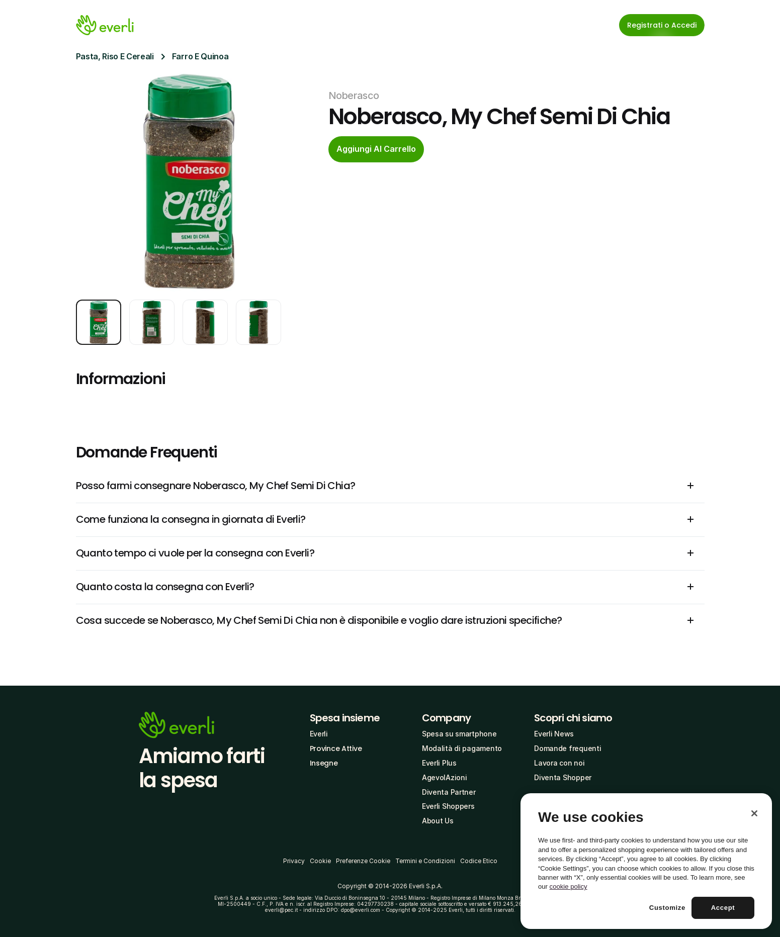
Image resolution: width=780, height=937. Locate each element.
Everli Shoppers (448, 806)
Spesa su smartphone (459, 733)
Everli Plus (439, 763)
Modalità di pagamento (462, 748)
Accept (723, 907)
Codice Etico (478, 861)
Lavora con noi (559, 763)
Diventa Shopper (562, 777)
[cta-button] (376, 149)
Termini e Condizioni (425, 861)
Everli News (554, 733)
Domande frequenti (567, 748)
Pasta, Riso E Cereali (115, 56)
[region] (646, 861)
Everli (319, 733)
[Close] (754, 813)
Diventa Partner (449, 792)
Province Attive (336, 748)
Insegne (324, 763)
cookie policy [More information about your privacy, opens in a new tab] (568, 886)
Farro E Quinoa (200, 56)
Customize (667, 907)
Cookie (320, 861)
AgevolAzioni (444, 777)
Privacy (294, 861)
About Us (438, 820)
